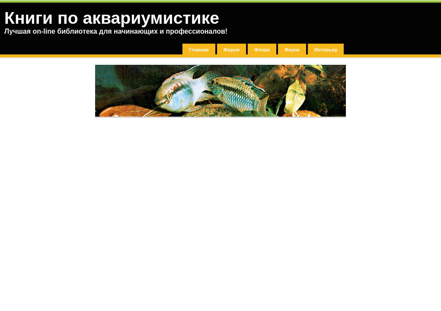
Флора (262, 49)
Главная (199, 49)
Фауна (292, 49)
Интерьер (325, 49)
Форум (232, 49)
